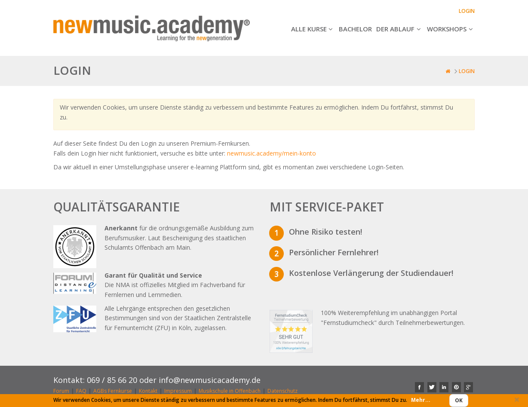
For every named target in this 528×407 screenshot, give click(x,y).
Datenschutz (282, 392)
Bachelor (355, 28)
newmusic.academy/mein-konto (271, 153)
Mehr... (420, 400)
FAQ (81, 392)
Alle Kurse (313, 28)
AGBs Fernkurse (112, 392)
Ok (459, 400)
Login (467, 11)
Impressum (178, 392)
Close (516, 402)
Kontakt (148, 392)
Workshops (451, 28)
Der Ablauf (399, 28)
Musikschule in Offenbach (230, 392)
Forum (61, 392)
